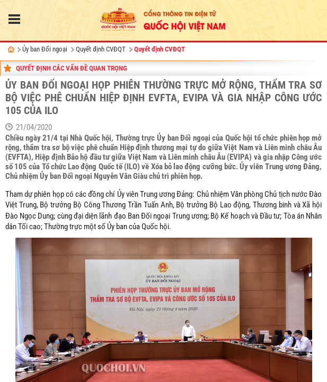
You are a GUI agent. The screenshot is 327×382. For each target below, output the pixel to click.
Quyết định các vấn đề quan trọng (71, 68)
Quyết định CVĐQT (101, 49)
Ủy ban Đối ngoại (44, 49)
